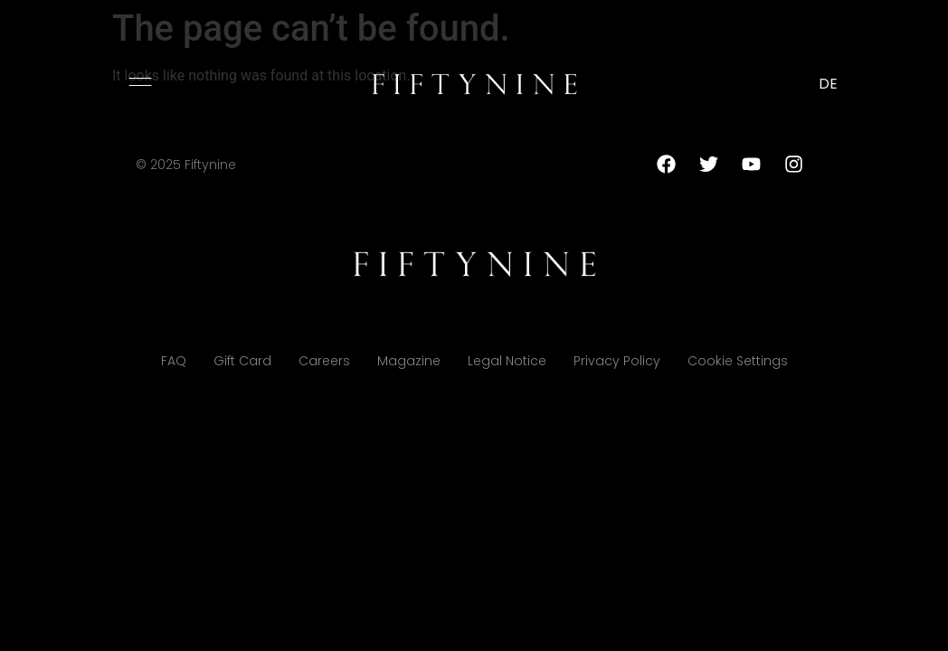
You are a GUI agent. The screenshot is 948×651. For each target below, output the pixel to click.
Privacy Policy (617, 361)
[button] (140, 81)
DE (828, 83)
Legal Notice (507, 361)
